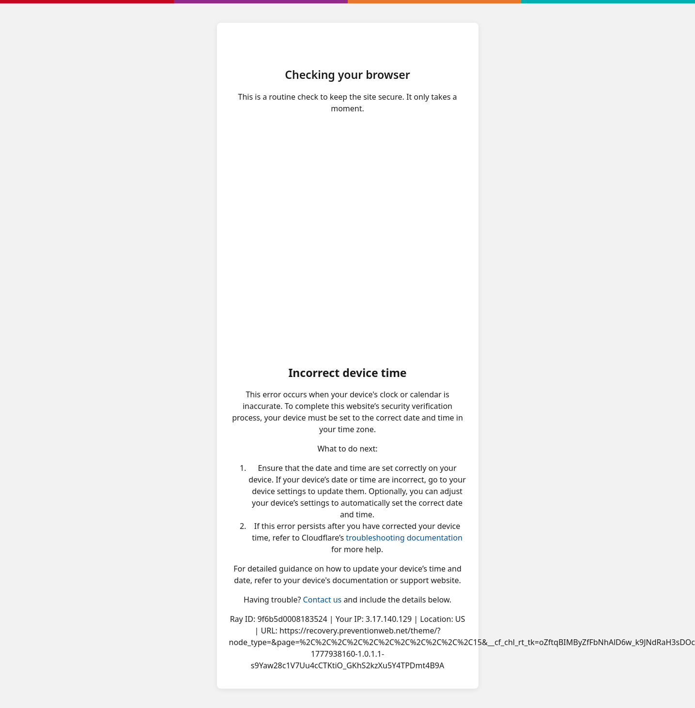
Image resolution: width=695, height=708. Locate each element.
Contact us (322, 599)
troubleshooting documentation (404, 537)
